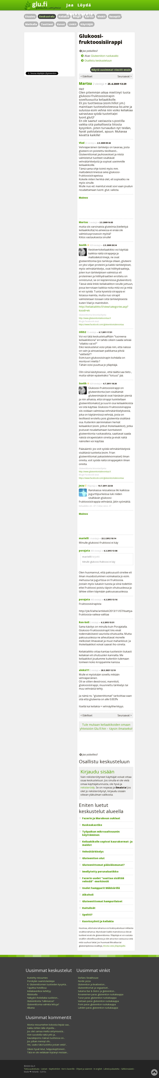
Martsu (85, 83)
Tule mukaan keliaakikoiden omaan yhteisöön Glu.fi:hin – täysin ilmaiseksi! (106, 726)
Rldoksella (32, 994)
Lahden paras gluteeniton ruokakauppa (98, 1007)
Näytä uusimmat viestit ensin (111, 69)
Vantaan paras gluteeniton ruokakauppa (98, 1001)
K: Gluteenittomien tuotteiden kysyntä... (47, 984)
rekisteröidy (87, 787)
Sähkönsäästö (127, 1069)
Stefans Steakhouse (88, 977)
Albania (31, 1007)
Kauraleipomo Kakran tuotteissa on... (46, 1037)
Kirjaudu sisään (97, 771)
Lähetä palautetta (111, 1069)
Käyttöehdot (54, 1069)
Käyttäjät (86, 24)
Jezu (81, 485)
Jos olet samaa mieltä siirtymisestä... (45, 1031)
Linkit (72, 24)
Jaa (70, 5)
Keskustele (79, 13)
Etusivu (30, 16)
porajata (84, 550)
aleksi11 (84, 670)
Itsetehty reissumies (37, 977)
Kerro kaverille (68, 1069)
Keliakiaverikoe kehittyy (39, 991)
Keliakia (64, 16)
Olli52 (82, 332)
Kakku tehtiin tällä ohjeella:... (41, 1028)
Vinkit (101, 16)
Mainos (83, 197)
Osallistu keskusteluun (98, 60)
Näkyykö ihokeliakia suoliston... (43, 997)
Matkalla (31, 24)
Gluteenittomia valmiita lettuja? (43, 1004)
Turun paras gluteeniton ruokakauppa (97, 997)
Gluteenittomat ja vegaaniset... (93, 987)
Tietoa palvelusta (31, 1069)
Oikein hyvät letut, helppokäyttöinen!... (46, 1049)
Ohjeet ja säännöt (84, 1069)
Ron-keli (84, 622)
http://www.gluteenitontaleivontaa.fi (95, 318)
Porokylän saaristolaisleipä (40, 981)
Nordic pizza (84, 981)
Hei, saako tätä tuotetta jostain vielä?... (47, 1044)
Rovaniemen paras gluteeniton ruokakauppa (100, 994)
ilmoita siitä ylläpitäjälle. (114, 945)
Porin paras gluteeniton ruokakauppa (97, 1004)
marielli (84, 538)
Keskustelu (47, 16)
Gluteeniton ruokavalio (104, 56)
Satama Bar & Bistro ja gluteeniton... (97, 991)
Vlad (81, 142)
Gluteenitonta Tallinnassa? (40, 1001)
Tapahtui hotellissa (36, 987)
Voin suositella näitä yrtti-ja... (41, 1034)
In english (98, 1069)
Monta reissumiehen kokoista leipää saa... (48, 1024)
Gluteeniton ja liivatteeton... (92, 984)
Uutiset (44, 1069)
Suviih (82, 245)
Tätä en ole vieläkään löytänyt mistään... (47, 1052)
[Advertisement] (106, 208)
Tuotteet (47, 24)
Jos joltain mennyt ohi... (39, 1041)
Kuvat (61, 24)
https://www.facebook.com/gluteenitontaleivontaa (101, 324)
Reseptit (114, 16)
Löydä (84, 5)
